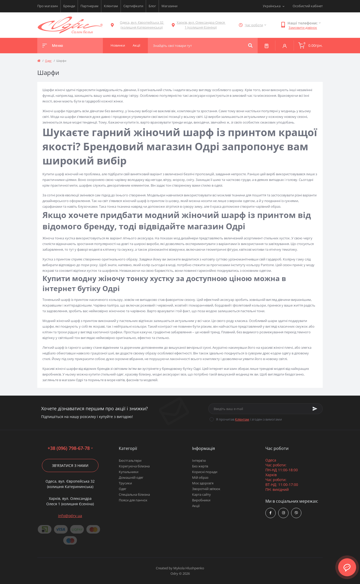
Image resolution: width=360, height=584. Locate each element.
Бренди (69, 6)
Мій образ (200, 477)
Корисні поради (204, 471)
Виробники (201, 500)
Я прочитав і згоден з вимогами (249, 419)
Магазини (169, 6)
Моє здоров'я (202, 483)
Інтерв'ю (199, 460)
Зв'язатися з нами (70, 465)
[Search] (250, 45)
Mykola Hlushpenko (188, 568)
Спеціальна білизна (134, 494)
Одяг (48, 61)
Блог (152, 6)
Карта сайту (201, 494)
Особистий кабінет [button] (308, 6)
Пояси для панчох (133, 500)
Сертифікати (133, 6)
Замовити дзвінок (303, 27)
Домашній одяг (131, 477)
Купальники (128, 471)
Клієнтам (111, 6)
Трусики (125, 483)
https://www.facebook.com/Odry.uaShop (270, 513)
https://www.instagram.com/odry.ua (283, 513)
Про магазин (47, 6)
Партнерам (89, 6)
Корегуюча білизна (134, 466)
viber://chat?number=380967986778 (296, 513)
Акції (196, 505)
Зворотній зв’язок (206, 488)
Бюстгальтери (130, 460)
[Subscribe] (315, 408)
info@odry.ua (70, 515)
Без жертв (200, 466)
